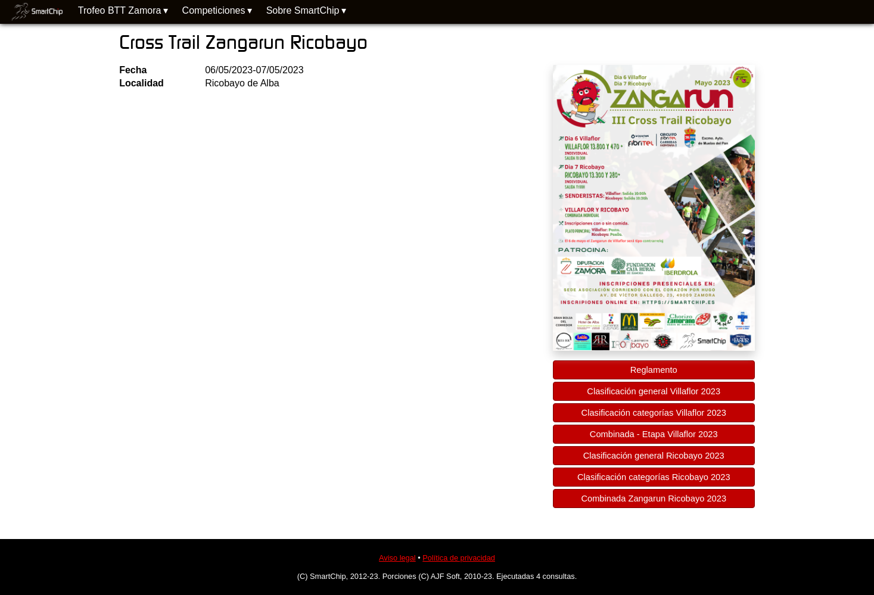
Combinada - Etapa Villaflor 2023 (654, 434)
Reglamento (653, 370)
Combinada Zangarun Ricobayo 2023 (653, 498)
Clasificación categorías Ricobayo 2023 (653, 477)
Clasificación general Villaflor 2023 (653, 391)
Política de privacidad (458, 557)
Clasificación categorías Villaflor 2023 (653, 413)
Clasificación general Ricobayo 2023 (653, 455)
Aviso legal (397, 557)
